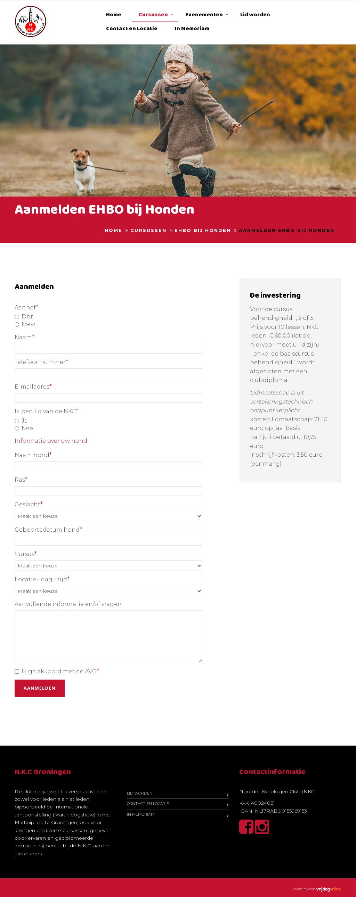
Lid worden (255, 14)
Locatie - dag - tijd (42, 579)
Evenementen (204, 14)
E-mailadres (33, 386)
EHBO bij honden (203, 230)
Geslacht (29, 504)
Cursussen (153, 14)
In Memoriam (192, 28)
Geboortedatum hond (48, 529)
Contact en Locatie (131, 28)
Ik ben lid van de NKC (46, 411)
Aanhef (26, 307)
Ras (21, 479)
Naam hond (33, 455)
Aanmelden (40, 688)
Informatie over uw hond (51, 441)
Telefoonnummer (41, 362)
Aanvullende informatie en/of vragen (68, 604)
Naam (24, 337)
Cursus (26, 554)
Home (113, 14)
